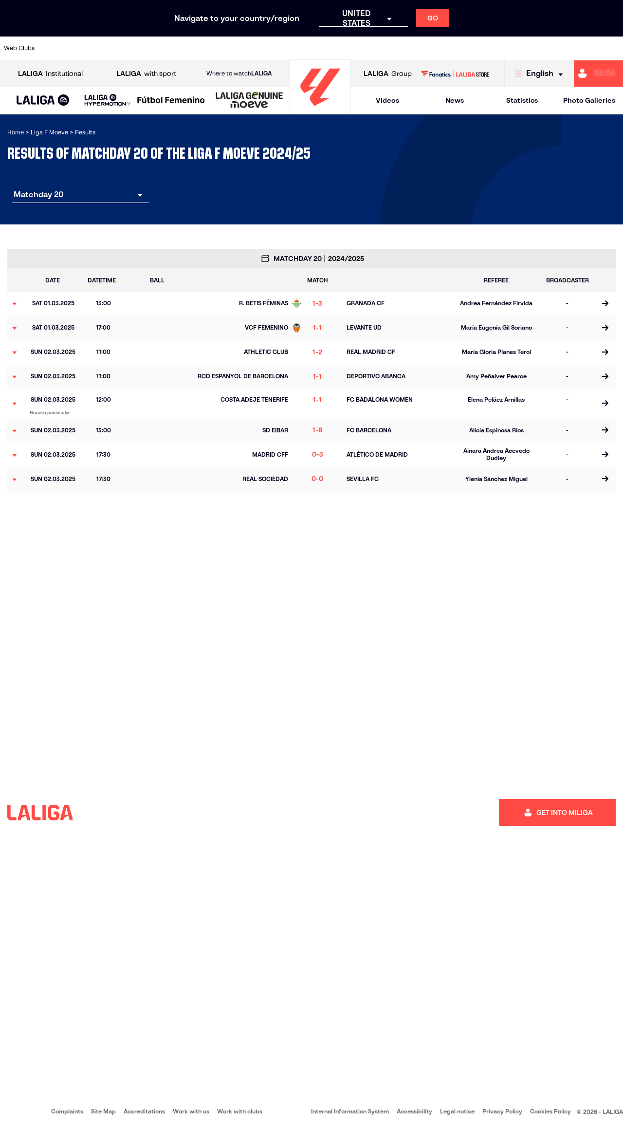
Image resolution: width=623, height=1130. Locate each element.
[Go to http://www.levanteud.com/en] (356, 48)
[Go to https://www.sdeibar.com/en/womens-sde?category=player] (538, 48)
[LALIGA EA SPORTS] (43, 101)
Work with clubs (239, 1111)
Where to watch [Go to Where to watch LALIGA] (239, 73)
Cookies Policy (550, 1111)
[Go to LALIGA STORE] (454, 73)
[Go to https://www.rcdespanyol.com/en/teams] (429, 48)
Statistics (522, 100)
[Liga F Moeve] (171, 101)
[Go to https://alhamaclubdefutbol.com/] (100, 48)
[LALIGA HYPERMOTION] (107, 100)
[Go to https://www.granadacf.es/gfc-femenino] (319, 48)
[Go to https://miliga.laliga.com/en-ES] (598, 73)
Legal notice (457, 1111)
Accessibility (414, 1111)
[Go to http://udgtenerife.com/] (173, 48)
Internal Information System (350, 1111)
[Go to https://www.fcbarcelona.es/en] (246, 48)
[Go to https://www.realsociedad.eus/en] (502, 48)
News (454, 100)
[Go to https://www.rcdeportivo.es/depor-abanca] (209, 48)
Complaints (67, 1111)
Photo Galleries (589, 100)
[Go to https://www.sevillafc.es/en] (575, 48)
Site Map (103, 1111)
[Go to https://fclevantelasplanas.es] (282, 48)
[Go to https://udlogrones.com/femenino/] (612, 48)
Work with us (191, 1111)
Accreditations (144, 1111)
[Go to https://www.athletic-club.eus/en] (63, 48)
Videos (387, 100)
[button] (43, 100)
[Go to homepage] (320, 110)
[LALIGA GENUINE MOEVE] (249, 101)
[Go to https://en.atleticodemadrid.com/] (136, 48)
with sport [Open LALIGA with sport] (146, 74)
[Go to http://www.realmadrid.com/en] (465, 48)
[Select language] (541, 73)
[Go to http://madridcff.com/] (392, 48)
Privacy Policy (502, 1111)
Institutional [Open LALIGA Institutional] (50, 74)
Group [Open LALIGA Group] (388, 74)
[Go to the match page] (605, 304)
